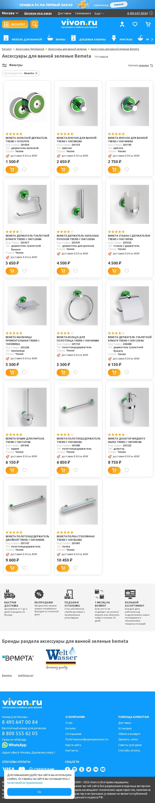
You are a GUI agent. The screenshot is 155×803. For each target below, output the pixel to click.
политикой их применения (24, 782)
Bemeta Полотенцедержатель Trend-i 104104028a (78, 440)
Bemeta (7, 675)
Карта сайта (73, 745)
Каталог (7, 49)
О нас (69, 722)
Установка (125, 728)
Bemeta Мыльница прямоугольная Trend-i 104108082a (22, 340)
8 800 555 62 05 (20, 733)
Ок (39, 792)
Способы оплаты (129, 750)
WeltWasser (25, 675)
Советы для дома (130, 745)
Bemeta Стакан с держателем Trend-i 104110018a (129, 237)
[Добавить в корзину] (12, 169)
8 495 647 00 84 (20, 722)
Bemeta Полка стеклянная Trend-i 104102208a (75, 538)
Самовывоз (83, 13)
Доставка (64, 13)
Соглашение (73, 734)
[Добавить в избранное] (24, 170)
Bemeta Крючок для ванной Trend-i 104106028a (76, 140)
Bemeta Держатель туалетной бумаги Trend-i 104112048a (27, 237)
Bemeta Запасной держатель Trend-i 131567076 (26, 140)
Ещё (99, 13)
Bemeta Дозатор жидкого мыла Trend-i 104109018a (126, 440)
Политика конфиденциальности (86, 739)
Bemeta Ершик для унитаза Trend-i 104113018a (25, 440)
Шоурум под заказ (38, 13)
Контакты (71, 750)
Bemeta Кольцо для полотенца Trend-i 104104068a (78, 339)
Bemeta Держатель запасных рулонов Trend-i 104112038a (77, 237)
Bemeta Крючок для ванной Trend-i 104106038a (128, 140)
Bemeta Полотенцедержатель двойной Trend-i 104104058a (27, 538)
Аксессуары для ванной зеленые (67, 49)
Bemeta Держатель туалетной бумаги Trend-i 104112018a (130, 339)
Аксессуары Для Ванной (30, 49)
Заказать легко (128, 739)
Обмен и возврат (129, 734)
